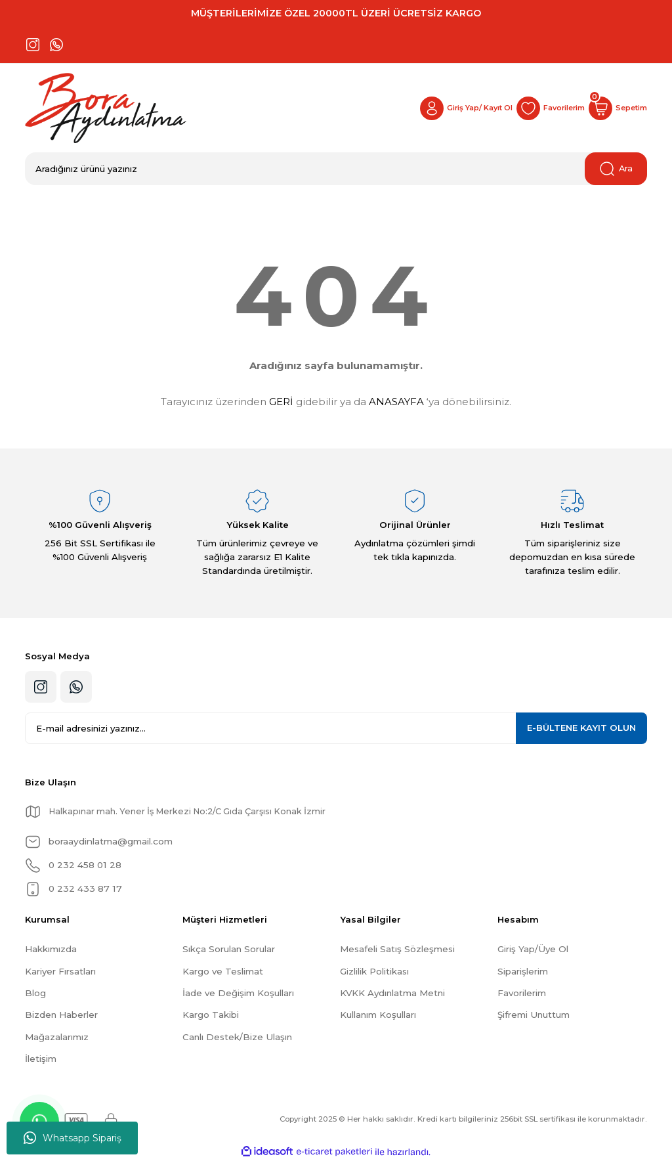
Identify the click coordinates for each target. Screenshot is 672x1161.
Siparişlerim (522, 971)
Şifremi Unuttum (533, 1014)
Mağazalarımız (57, 1037)
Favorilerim (521, 993)
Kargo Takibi (210, 1014)
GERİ (281, 401)
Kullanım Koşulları (378, 1014)
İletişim (40, 1058)
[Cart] (616, 108)
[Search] (336, 168)
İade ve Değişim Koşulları (238, 993)
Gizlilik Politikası (374, 971)
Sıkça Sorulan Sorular (228, 949)
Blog (35, 993)
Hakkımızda (51, 949)
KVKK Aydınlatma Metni (392, 993)
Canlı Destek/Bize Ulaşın (237, 1037)
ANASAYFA (396, 401)
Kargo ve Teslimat (222, 971)
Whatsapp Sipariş (72, 1138)
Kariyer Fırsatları (60, 971)
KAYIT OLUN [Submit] (581, 727)
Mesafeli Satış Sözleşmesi (397, 949)
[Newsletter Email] (336, 728)
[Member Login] (455, 108)
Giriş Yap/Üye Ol (532, 949)
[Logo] (105, 108)
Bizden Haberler (61, 1014)
